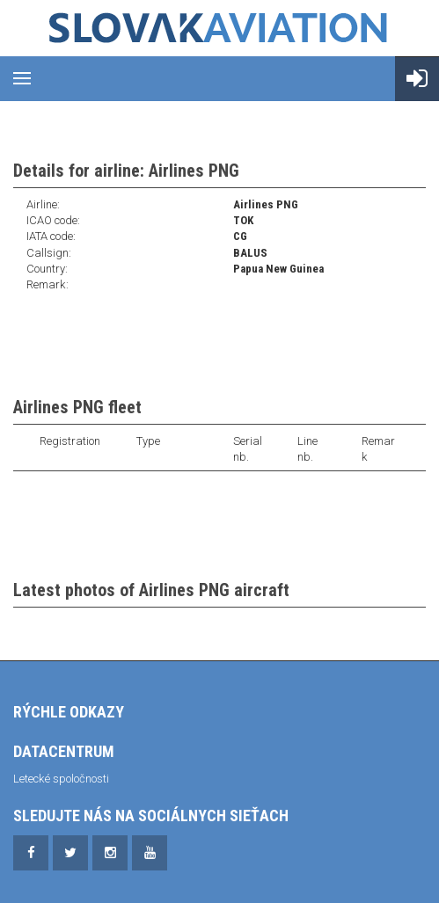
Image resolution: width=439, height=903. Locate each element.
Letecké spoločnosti (61, 778)
